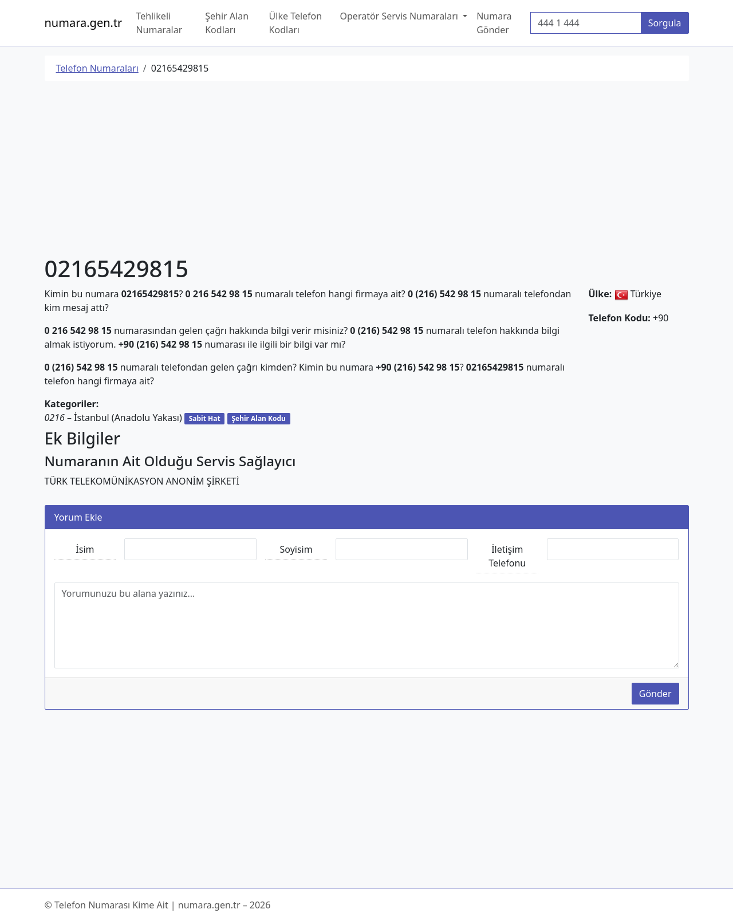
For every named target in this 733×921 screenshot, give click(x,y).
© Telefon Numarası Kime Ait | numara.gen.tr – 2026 (158, 905)
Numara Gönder (493, 23)
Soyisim (296, 549)
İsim (85, 549)
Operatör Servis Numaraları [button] (400, 16)
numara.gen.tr (84, 22)
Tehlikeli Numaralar (159, 23)
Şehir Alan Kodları (227, 23)
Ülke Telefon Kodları (295, 23)
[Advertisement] (367, 170)
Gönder (655, 693)
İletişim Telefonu (507, 556)
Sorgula (664, 23)
